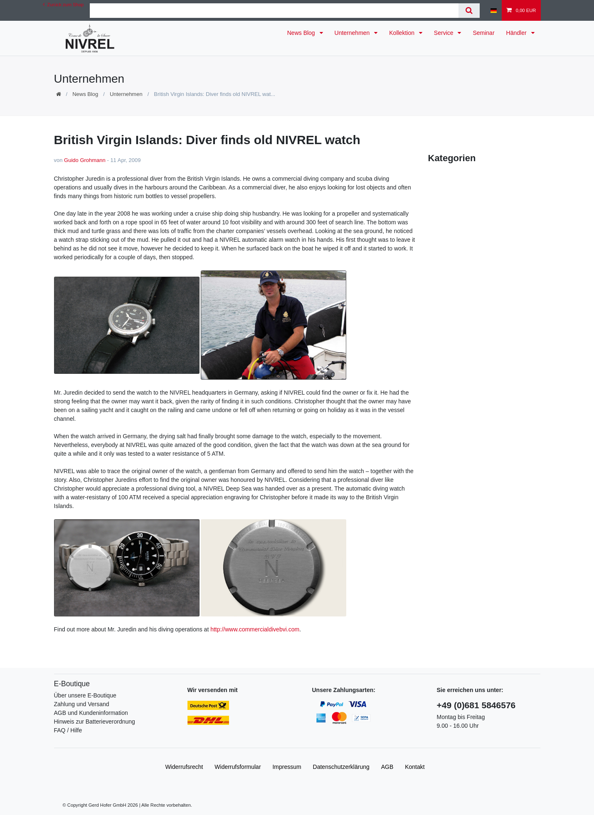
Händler (517, 32)
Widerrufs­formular (237, 766)
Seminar (483, 32)
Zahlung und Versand (81, 704)
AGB (387, 766)
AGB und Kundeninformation (91, 712)
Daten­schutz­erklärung (341, 766)
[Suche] (469, 10)
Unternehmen (353, 32)
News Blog (302, 32)
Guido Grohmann (85, 160)
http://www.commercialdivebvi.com (254, 629)
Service (444, 32)
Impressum (286, 766)
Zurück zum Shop (63, 4)
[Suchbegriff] (274, 10)
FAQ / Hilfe (68, 730)
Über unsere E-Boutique (85, 695)
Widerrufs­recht (184, 766)
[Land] (493, 10)
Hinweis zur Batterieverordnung (94, 721)
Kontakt (414, 766)
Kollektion (402, 32)
